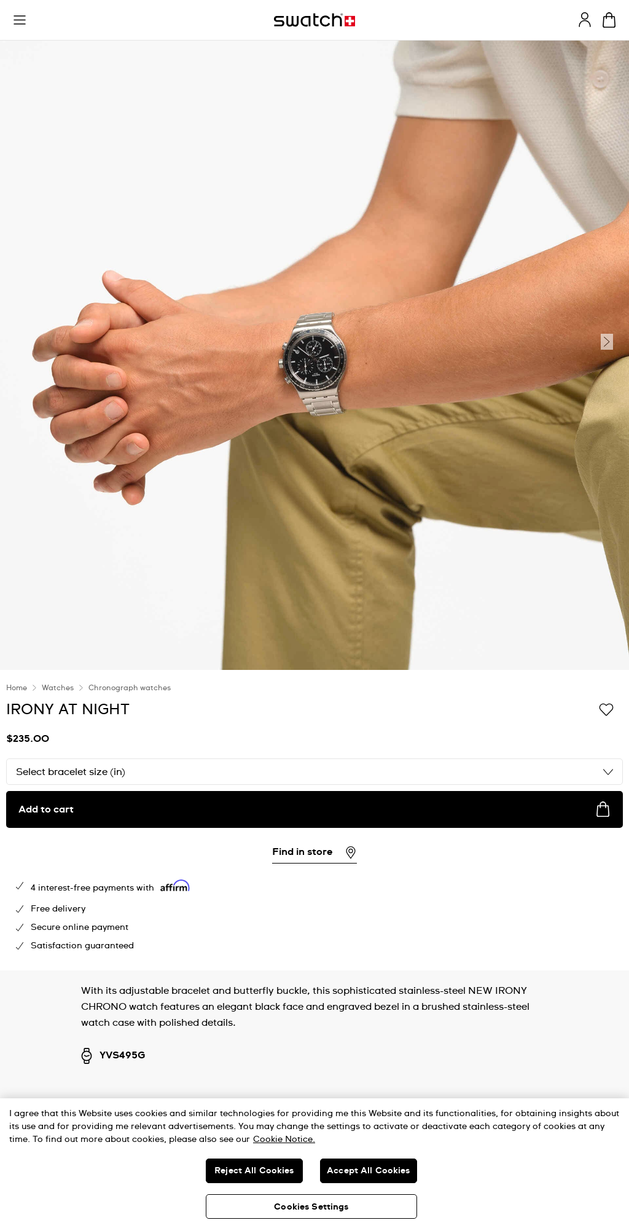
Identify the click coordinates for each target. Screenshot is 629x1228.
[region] (314, 1163)
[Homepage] (314, 20)
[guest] (584, 19)
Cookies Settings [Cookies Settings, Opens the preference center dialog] (311, 1207)
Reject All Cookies (254, 1171)
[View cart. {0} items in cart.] (609, 20)
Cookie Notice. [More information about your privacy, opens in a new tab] (284, 1139)
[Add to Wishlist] (606, 708)
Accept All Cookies (368, 1171)
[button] (19, 20)
